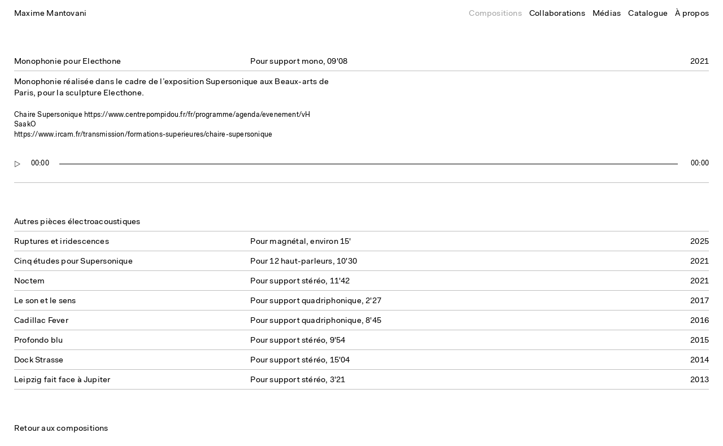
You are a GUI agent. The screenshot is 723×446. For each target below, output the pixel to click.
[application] (361, 164)
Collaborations (557, 14)
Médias (607, 14)
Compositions (495, 14)
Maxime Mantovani (50, 14)
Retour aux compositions (61, 429)
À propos (692, 14)
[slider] (368, 164)
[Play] (17, 163)
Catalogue (648, 14)
